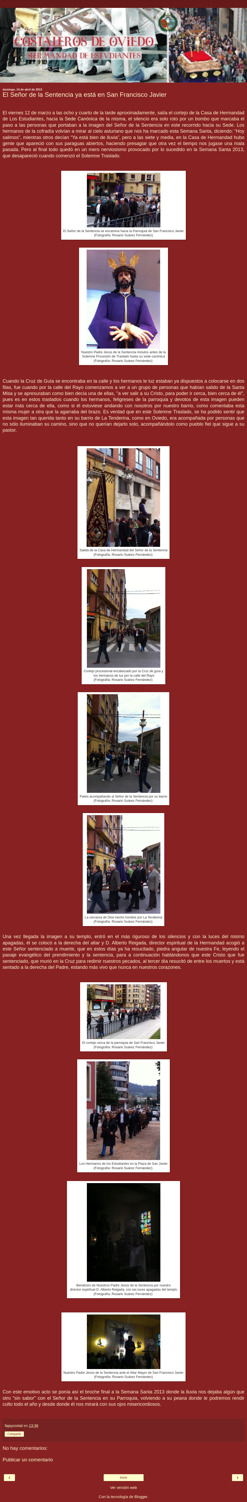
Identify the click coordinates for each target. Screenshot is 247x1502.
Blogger (140, 1497)
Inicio (123, 1477)
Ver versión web (123, 1487)
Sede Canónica (81, 118)
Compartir (14, 1434)
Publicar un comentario (28, 1459)
